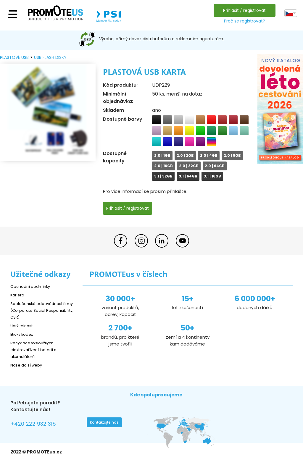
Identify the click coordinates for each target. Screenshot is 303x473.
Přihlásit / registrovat (243, 10)
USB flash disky (50, 57)
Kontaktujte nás (106, 424)
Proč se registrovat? (242, 21)
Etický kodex (23, 334)
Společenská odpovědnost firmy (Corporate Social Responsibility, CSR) (40, 310)
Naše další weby (28, 365)
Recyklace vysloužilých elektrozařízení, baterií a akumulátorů (37, 349)
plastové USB (14, 57)
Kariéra (18, 295)
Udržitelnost (23, 325)
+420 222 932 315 (36, 424)
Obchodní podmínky (32, 286)
